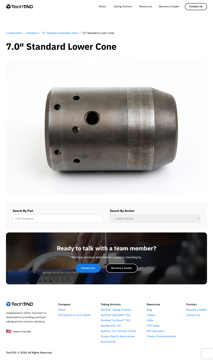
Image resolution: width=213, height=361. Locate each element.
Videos (151, 315)
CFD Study (153, 325)
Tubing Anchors (122, 6)
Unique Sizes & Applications (118, 336)
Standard (32, 33)
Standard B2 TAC (111, 325)
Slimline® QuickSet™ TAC (116, 315)
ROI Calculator (155, 331)
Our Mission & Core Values (74, 315)
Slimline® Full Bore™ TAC (115, 320)
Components (14, 33)
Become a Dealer (169, 6)
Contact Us (196, 6)
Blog (149, 309)
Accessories (108, 341)
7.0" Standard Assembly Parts (60, 33)
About (102, 6)
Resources (145, 6)
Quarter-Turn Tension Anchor (118, 331)
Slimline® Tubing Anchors (116, 309)
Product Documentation (161, 336)
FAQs (150, 320)
